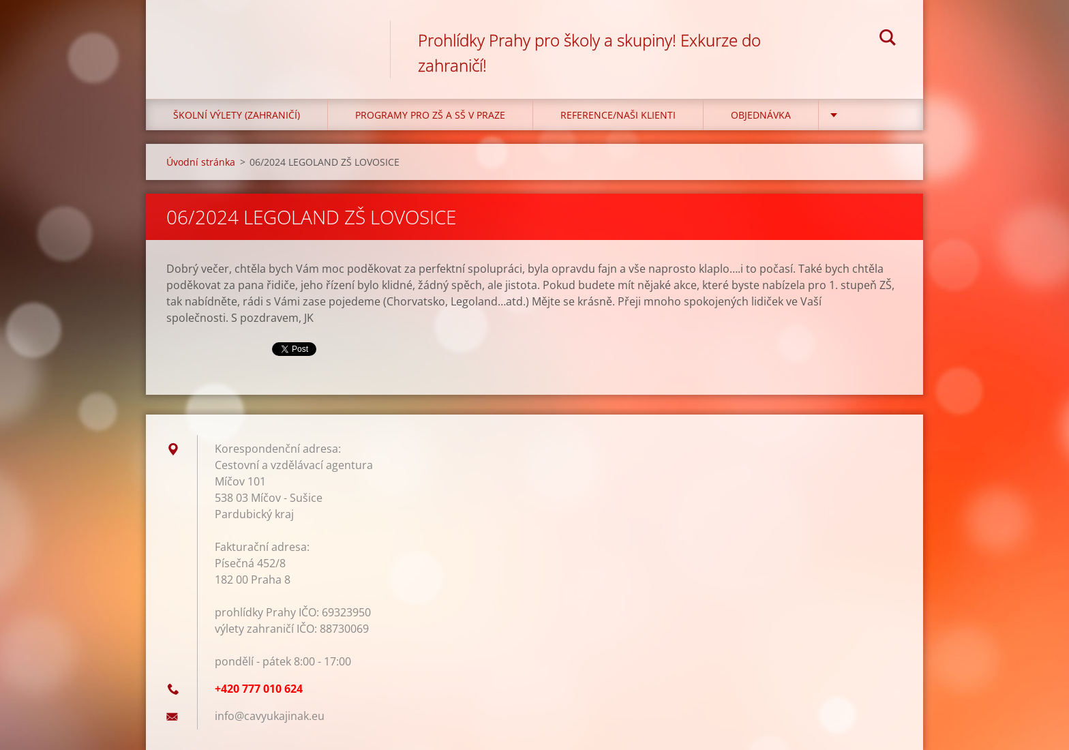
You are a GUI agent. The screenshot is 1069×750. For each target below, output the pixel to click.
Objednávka (761, 114)
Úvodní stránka (200, 161)
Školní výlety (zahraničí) (236, 114)
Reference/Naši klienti (618, 114)
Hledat (887, 39)
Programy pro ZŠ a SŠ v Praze (430, 114)
